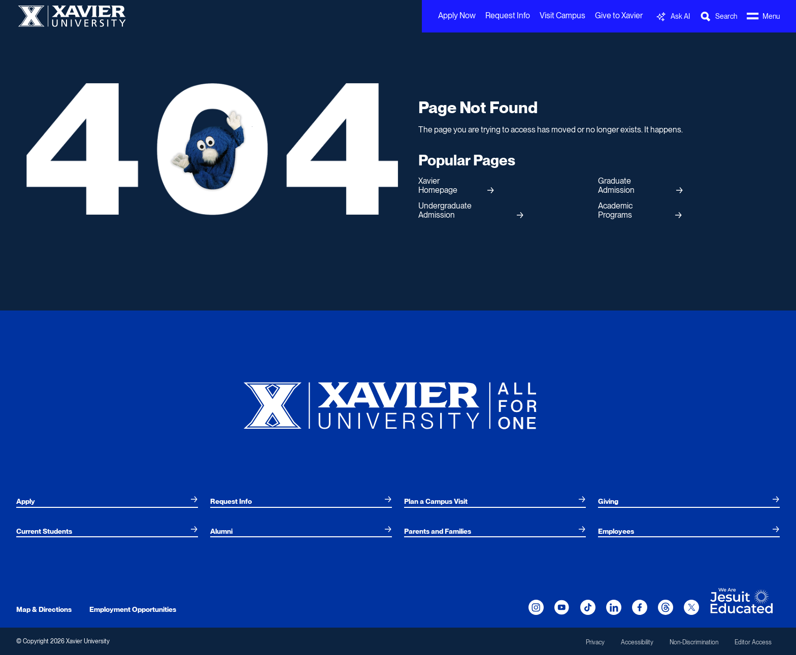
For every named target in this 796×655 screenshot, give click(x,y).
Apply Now (457, 15)
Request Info (507, 15)
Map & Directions (44, 609)
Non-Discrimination (694, 642)
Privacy (595, 642)
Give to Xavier (619, 15)
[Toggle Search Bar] (718, 16)
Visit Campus (562, 15)
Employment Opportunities (132, 609)
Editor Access (753, 642)
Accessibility (637, 642)
